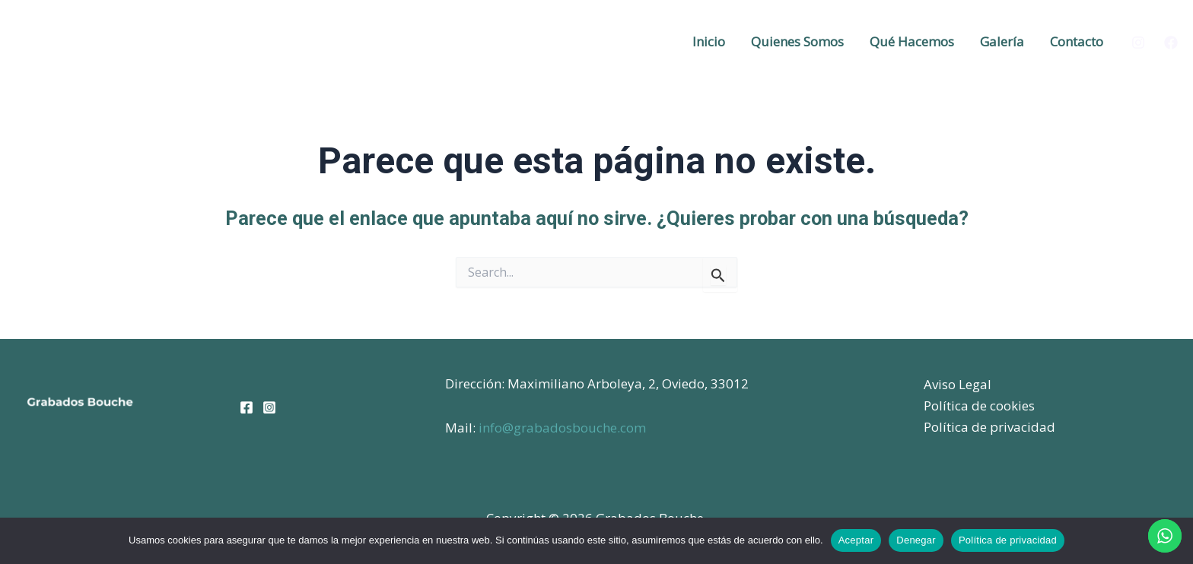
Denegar (916, 540)
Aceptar (856, 540)
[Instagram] (1138, 42)
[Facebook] (1171, 42)
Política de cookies (979, 405)
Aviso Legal (957, 384)
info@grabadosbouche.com (562, 427)
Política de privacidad (989, 427)
